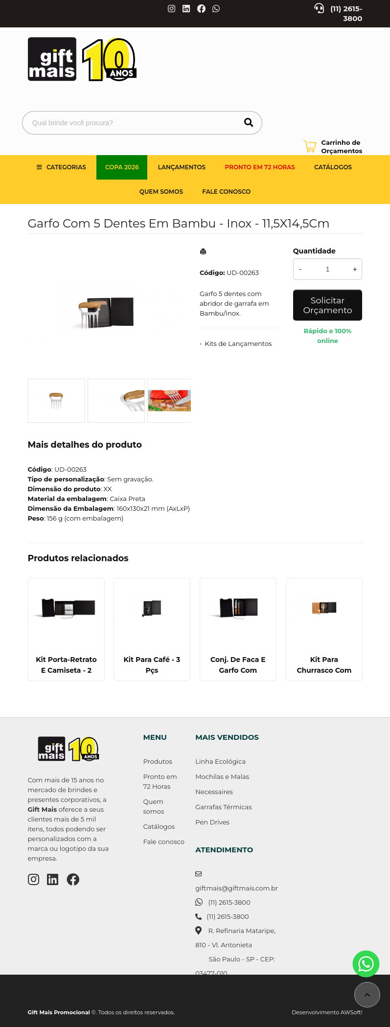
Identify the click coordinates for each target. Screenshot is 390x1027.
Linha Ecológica (220, 761)
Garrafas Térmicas (223, 807)
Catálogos (333, 167)
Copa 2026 (121, 167)
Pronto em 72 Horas (260, 167)
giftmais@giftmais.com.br (236, 888)
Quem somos (161, 191)
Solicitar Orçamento (327, 305)
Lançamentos (182, 167)
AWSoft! (351, 1012)
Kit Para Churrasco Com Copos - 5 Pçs (324, 670)
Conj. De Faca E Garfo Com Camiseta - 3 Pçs (237, 670)
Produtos (157, 761)
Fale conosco (163, 841)
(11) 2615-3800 (229, 902)
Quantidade (314, 251)
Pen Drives (212, 822)
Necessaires (214, 792)
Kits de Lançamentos (238, 343)
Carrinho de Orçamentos (342, 146)
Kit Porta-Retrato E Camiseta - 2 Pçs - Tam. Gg (66, 670)
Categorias (66, 167)
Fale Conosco (226, 191)
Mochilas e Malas (222, 776)
